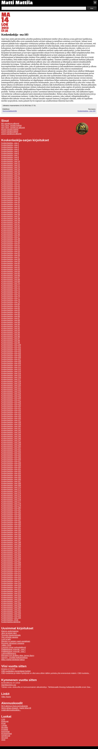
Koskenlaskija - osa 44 (10, 231)
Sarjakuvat (5, 736)
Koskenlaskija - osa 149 (11, 445)
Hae (91, 8)
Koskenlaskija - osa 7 (10, 155)
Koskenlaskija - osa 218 (11, 583)
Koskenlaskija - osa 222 (11, 591)
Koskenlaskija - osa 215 (11, 577)
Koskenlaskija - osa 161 (11, 469)
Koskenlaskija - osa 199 (11, 544)
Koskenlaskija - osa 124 (11, 394)
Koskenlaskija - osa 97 (10, 339)
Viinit (3, 740)
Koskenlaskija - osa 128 (11, 402)
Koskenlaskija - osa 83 (10, 310)
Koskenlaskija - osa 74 (10, 292)
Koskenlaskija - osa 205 (11, 557)
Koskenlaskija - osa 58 (10, 259)
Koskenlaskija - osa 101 (11, 347)
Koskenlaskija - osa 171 (11, 489)
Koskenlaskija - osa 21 (10, 184)
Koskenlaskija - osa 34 (10, 210)
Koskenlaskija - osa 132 (11, 410)
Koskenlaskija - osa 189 (11, 524)
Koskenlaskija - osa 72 (10, 288)
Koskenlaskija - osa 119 (11, 383)
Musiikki (4, 727)
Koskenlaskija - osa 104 (11, 353)
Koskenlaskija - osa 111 (11, 367)
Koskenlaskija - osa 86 (10, 316)
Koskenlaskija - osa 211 (11, 569)
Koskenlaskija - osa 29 (10, 200)
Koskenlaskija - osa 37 (10, 216)
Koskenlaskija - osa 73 (10, 290)
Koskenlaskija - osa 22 (10, 186)
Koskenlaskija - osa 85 (10, 314)
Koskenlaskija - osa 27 (10, 196)
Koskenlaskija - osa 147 (11, 440)
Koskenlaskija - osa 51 (10, 245)
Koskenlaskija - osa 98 (10, 341)
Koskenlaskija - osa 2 (10, 145)
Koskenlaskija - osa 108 (11, 361)
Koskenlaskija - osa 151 (11, 449)
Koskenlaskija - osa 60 (10, 263)
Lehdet (4, 725)
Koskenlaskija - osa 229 (11, 605)
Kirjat (3, 723)
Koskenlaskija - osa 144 (11, 434)
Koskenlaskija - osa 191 (11, 528)
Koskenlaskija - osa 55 (10, 253)
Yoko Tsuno (6, 697)
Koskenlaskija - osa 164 (11, 475)
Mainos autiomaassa (9, 631)
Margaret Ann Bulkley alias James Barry (17, 656)
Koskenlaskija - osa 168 (11, 483)
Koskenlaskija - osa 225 (11, 597)
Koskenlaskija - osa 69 (10, 282)
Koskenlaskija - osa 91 (10, 326)
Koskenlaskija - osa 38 (10, 218)
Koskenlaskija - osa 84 (10, 312)
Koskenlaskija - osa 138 (11, 422)
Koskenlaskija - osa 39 (10, 220)
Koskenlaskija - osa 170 (11, 487)
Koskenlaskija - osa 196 (11, 538)
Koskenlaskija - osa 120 (11, 385)
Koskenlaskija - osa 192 (11, 530)
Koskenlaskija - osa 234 (11, 616)
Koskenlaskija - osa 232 (11, 612)
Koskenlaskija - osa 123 (11, 392)
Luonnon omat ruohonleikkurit (13, 647)
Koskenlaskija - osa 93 (10, 330)
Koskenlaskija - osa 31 (10, 204)
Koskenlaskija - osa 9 (10, 159)
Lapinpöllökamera (8, 653)
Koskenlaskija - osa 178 (11, 504)
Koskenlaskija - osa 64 (10, 271)
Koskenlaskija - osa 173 (11, 493)
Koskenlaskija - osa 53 (10, 249)
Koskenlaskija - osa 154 (11, 455)
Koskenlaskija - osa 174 (11, 495)
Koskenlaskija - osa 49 (10, 241)
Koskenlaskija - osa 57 (10, 257)
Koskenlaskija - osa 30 (10, 202)
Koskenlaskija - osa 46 (10, 235)
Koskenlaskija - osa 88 (10, 320)
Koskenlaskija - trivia (9, 620)
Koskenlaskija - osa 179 (11, 506)
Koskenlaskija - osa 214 (11, 575)
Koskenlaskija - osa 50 (10, 243)
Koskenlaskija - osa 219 (11, 585)
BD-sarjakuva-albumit (10, 123)
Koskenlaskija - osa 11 (10, 163)
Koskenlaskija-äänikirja (10, 622)
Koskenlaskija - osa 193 (11, 532)
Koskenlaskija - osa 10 (10, 161)
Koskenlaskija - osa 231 (11, 610)
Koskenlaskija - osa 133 (11, 412)
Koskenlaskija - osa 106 (11, 357)
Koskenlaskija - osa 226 (11, 599)
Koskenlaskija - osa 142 (11, 430)
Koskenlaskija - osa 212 (11, 571)
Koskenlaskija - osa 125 (11, 396)
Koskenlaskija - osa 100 (11, 345)
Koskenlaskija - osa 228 (11, 603)
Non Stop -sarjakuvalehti (11, 126)
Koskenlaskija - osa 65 (10, 273)
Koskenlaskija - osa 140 (11, 426)
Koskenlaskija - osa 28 (10, 198)
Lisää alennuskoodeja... (11, 710)
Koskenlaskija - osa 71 (10, 286)
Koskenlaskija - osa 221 (11, 589)
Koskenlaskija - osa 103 (11, 351)
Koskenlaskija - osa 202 (11, 550)
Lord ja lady (6, 639)
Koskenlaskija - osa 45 (10, 233)
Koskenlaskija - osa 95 (10, 334)
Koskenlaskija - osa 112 (11, 369)
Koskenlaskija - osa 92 (10, 328)
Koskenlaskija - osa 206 (11, 559)
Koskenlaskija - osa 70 (10, 284)
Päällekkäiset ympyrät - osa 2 (13, 649)
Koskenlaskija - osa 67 (10, 277)
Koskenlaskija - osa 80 (10, 304)
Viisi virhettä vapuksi (9, 637)
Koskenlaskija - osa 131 (11, 408)
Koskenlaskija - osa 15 (10, 172)
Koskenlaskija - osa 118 (11, 381)
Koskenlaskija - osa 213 (11, 573)
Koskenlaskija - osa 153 (11, 453)
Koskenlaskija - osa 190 (11, 526)
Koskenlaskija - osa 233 (11, 614)
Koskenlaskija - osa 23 (10, 188)
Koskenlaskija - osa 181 (11, 510)
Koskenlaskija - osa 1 (10, 143)
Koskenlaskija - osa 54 (10, 251)
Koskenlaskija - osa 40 (10, 222)
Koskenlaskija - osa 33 (10, 208)
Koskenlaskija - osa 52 (10, 247)
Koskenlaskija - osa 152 (11, 451)
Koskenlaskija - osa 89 (10, 322)
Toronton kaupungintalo (11, 635)
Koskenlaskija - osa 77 (10, 298)
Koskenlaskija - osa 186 (11, 518)
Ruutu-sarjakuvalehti (9, 130)
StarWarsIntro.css (8, 685)
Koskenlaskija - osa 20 (10, 182)
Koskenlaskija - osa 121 (11, 387)
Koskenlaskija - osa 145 (11, 436)
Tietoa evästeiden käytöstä (37, 746)
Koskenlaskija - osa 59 (10, 261)
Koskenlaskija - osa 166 (11, 479)
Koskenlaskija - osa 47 (10, 237)
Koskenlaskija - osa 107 (11, 359)
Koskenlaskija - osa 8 (10, 157)
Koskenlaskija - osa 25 (10, 192)
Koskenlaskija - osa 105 (11, 355)
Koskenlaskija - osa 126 (11, 398)
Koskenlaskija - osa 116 (11, 377)
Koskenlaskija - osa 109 (11, 363)
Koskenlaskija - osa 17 (10, 176)
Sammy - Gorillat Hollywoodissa (14, 658)
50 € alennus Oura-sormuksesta (14, 706)
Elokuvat (4, 721)
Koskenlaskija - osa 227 (11, 601)
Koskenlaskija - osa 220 (11, 587)
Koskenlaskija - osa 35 (10, 212)
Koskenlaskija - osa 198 (11, 542)
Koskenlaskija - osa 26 (10, 194)
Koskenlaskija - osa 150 (11, 447)
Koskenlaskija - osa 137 (11, 420)
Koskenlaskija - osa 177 (11, 502)
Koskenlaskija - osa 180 (11, 508)
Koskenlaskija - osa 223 (11, 593)
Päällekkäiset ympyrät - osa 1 (13, 651)
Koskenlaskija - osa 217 (11, 581)
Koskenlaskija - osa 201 (11, 548)
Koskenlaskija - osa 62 (10, 267)
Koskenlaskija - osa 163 (11, 473)
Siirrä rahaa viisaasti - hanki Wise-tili (16, 708)
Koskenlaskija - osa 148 (11, 442)
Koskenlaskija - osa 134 (11, 414)
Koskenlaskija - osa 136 (11, 418)
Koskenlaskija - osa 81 (10, 306)
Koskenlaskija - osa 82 (10, 308)
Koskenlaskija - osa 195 (11, 536)
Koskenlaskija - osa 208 (11, 563)
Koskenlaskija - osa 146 (11, 438)
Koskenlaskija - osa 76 (10, 296)
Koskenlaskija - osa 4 (10, 149)
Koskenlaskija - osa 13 (10, 167)
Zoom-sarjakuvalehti (9, 132)
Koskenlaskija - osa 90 (10, 324)
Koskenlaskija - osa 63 (10, 269)
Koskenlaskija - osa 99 (10, 343)
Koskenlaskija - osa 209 (11, 565)
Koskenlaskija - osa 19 (10, 180)
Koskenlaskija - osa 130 (11, 406)
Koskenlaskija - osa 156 (11, 459)
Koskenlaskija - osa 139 (11, 424)
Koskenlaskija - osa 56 (10, 255)
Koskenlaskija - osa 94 (10, 332)
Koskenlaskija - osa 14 (10, 169)
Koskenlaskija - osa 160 (11, 467)
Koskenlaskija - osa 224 (11, 595)
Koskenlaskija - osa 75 (10, 294)
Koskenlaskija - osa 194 (11, 534)
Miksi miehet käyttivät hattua (13, 660)
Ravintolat (5, 732)
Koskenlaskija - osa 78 (10, 300)
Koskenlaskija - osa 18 (10, 178)
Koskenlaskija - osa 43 (10, 229)
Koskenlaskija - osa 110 (11, 365)
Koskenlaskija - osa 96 (10, 337)
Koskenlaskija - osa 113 (11, 371)
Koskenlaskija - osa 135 (11, 416)
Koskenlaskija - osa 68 (10, 279)
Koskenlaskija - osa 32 (10, 206)
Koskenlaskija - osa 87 (10, 318)
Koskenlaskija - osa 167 (11, 481)
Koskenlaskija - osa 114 (11, 373)
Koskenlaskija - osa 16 (10, 174)
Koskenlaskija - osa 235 (11, 618)
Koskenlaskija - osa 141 (11, 428)
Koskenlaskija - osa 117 (11, 379)
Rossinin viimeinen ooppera (12, 643)
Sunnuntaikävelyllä (10, 111)
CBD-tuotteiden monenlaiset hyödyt (16, 671)
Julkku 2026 (6, 645)
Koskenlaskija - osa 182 (11, 512)
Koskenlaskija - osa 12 (10, 165)
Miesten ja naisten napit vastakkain (15, 641)
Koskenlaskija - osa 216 (11, 579)
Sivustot (4, 738)
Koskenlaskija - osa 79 (10, 302)
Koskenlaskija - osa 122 (11, 390)
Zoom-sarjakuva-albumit (11, 134)
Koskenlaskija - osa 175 (11, 497)
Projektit (4, 729)
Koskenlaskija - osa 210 (11, 567)
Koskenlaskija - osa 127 (11, 400)
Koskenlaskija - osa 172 (11, 491)
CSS (3, 719)
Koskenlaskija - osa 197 (11, 540)
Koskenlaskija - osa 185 (11, 516)
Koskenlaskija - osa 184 (86, 111)
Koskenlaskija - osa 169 (11, 485)
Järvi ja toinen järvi (9, 633)
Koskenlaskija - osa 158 (11, 463)
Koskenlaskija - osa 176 (11, 500)
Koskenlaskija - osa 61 (10, 265)
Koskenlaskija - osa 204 (11, 555)
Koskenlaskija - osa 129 (11, 404)
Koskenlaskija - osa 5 (10, 151)
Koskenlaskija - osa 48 (10, 239)
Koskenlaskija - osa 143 (11, 432)
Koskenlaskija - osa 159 (11, 465)
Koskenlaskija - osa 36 (10, 214)
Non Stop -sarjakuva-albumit (13, 128)
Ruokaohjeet (6, 734)
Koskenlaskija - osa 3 (10, 147)
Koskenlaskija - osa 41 (10, 224)
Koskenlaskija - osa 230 (11, 608)
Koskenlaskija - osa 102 (11, 349)
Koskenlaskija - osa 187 (11, 520)
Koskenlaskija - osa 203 (11, 552)
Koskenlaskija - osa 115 (11, 375)
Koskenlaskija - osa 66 (10, 275)
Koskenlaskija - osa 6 (10, 153)
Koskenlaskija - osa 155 (11, 457)
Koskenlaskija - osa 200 (11, 546)
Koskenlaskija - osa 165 (11, 477)
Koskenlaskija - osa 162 (11, 471)
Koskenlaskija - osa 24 (10, 190)
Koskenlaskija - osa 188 (11, 522)
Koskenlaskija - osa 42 (10, 227)
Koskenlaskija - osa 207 (11, 561)
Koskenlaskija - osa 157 (11, 461)
